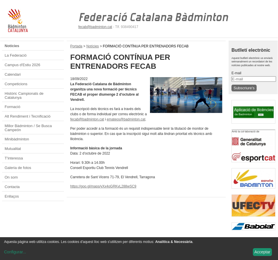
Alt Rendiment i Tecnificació (28, 116)
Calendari (13, 74)
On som (11, 177)
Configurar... (15, 252)
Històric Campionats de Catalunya (24, 95)
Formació (12, 107)
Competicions (16, 84)
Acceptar (262, 252)
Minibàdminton (17, 139)
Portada (76, 46)
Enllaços (12, 196)
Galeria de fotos (18, 168)
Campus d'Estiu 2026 (22, 65)
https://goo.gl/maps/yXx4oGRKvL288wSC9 (103, 186)
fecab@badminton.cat (95, 27)
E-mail (236, 73)
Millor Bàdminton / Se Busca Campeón (28, 128)
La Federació (16, 55)
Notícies (12, 46)
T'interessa (14, 158)
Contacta (12, 187)
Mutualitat (13, 148)
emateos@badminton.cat (126, 119)
